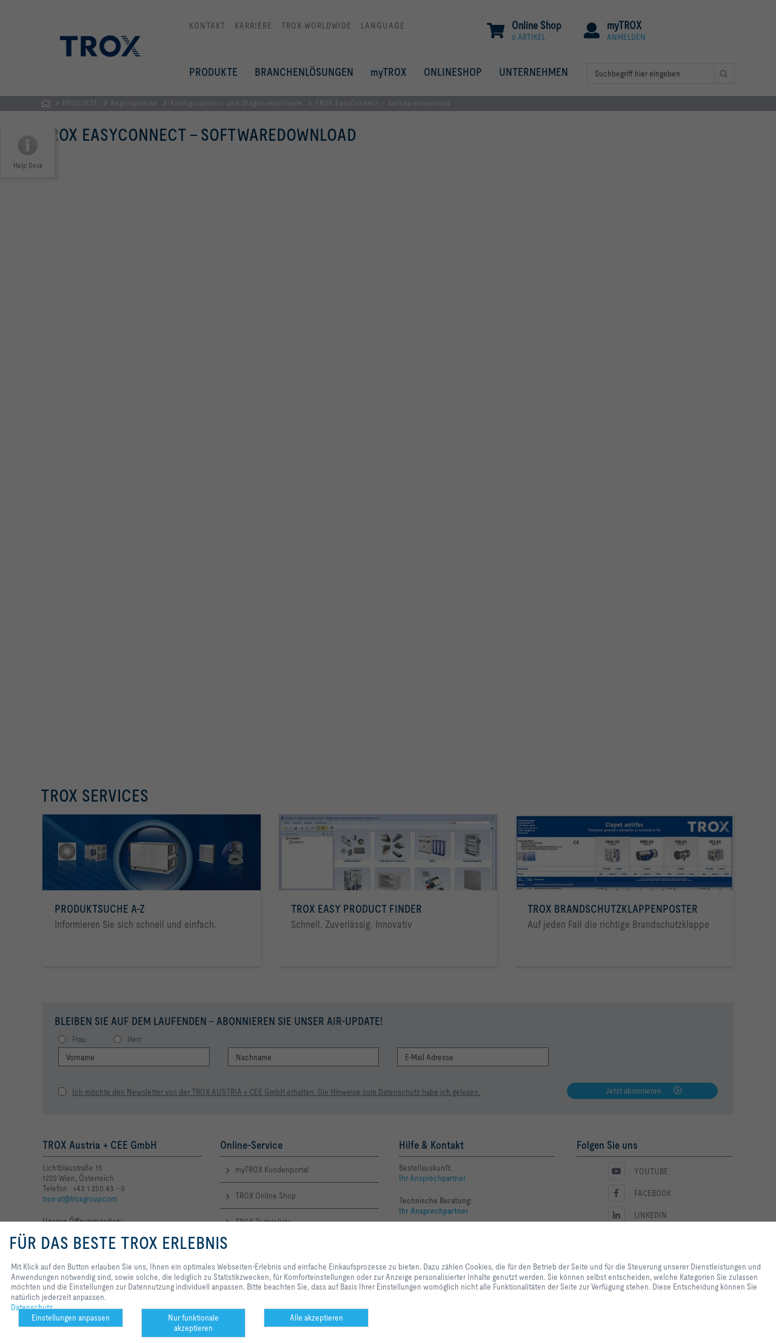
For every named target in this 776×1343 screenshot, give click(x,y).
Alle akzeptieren (316, 1317)
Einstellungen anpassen (71, 1317)
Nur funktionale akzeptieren (193, 1323)
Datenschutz (32, 1307)
